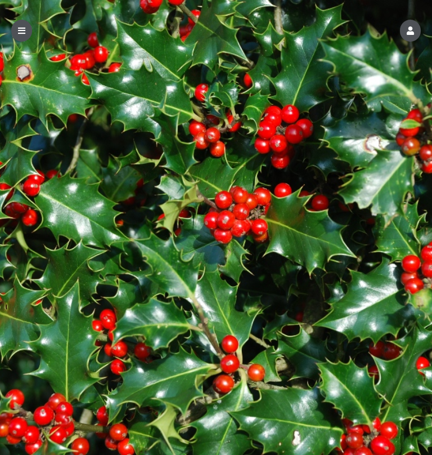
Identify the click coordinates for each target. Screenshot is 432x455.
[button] (410, 31)
